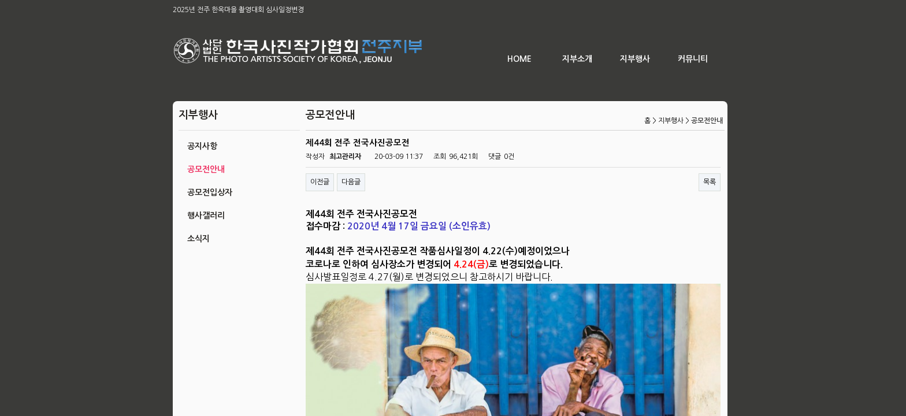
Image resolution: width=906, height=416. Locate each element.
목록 (709, 182)
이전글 (319, 182)
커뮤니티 (693, 59)
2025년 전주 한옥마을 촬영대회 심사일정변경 (238, 9)
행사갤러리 (206, 215)
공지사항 (202, 146)
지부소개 (577, 59)
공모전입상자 (209, 192)
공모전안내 (206, 169)
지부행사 (635, 59)
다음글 (351, 182)
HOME (519, 59)
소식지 (198, 239)
